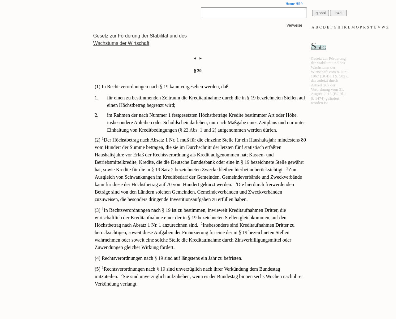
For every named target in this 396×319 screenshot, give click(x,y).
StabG (318, 47)
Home (290, 4)
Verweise (294, 25)
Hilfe (299, 4)
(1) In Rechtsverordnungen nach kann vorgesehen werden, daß (161, 86)
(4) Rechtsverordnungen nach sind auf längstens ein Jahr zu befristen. (168, 258)
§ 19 (164, 86)
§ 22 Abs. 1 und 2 (197, 130)
